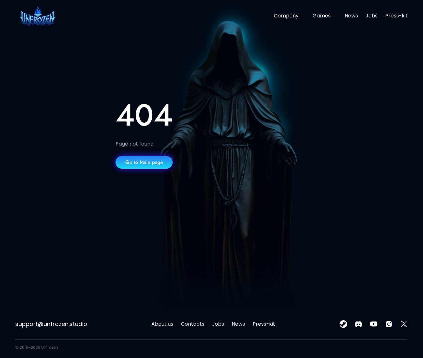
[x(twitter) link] (404, 324)
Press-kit (396, 15)
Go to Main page (144, 162)
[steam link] (343, 324)
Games (322, 15)
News (351, 15)
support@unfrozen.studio (51, 324)
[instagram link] (389, 324)
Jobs (372, 15)
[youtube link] (374, 324)
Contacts (192, 324)
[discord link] (358, 324)
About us (162, 324)
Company (286, 15)
